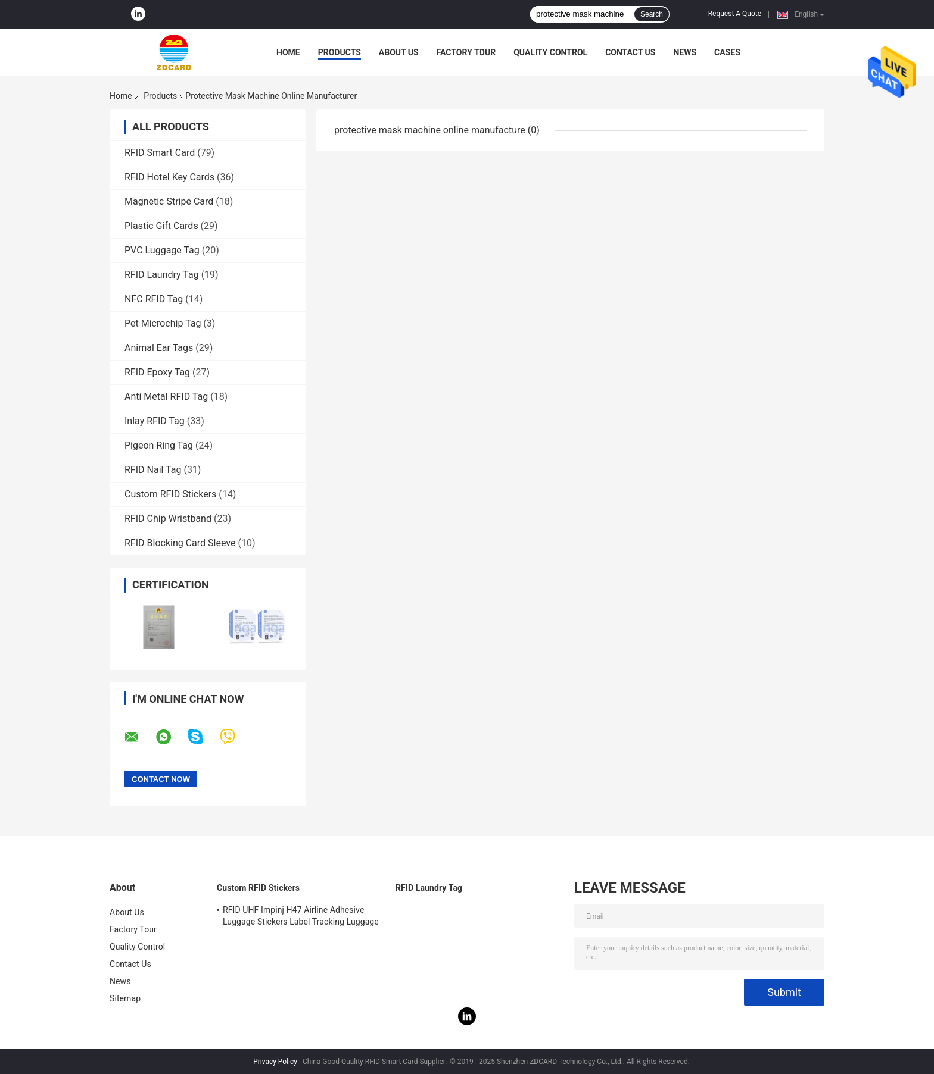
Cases (727, 52)
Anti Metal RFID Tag (166, 396)
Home (288, 52)
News (684, 52)
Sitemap (125, 998)
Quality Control (550, 52)
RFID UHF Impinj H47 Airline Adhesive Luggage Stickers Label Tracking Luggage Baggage (301, 917)
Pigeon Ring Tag (158, 445)
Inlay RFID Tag (154, 421)
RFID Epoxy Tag (157, 372)
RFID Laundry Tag (161, 274)
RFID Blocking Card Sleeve (179, 543)
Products (339, 52)
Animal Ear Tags (158, 347)
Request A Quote (734, 14)
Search (651, 14)
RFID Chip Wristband (167, 518)
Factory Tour (466, 52)
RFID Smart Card (159, 152)
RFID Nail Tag (152, 469)
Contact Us (630, 52)
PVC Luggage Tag (162, 250)
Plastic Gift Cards (161, 225)
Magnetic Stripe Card (168, 201)
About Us (399, 52)
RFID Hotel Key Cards (169, 177)
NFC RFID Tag (153, 299)
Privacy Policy (275, 1061)
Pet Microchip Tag (162, 323)
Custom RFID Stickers (170, 494)
